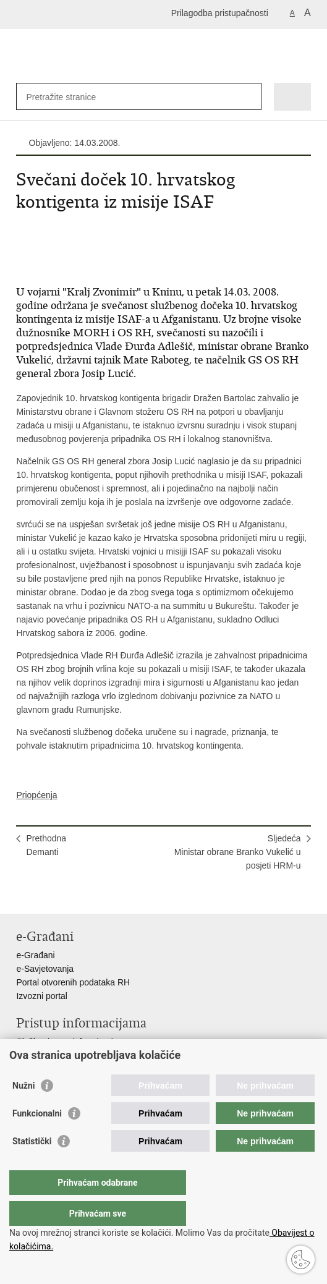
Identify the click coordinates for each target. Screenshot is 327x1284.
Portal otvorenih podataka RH (73, 982)
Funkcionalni (37, 1138)
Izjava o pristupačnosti (59, 1055)
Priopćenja (36, 795)
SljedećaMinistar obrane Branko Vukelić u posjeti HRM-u (237, 851)
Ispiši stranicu (22, 894)
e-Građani (35, 955)
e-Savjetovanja (45, 969)
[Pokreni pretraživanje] (249, 96)
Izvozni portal (41, 996)
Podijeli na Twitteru (75, 894)
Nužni (23, 1110)
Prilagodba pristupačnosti (219, 13)
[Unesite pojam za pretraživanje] (71, 97)
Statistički (31, 1166)
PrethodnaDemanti (46, 845)
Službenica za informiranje (66, 1042)
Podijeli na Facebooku (49, 894)
